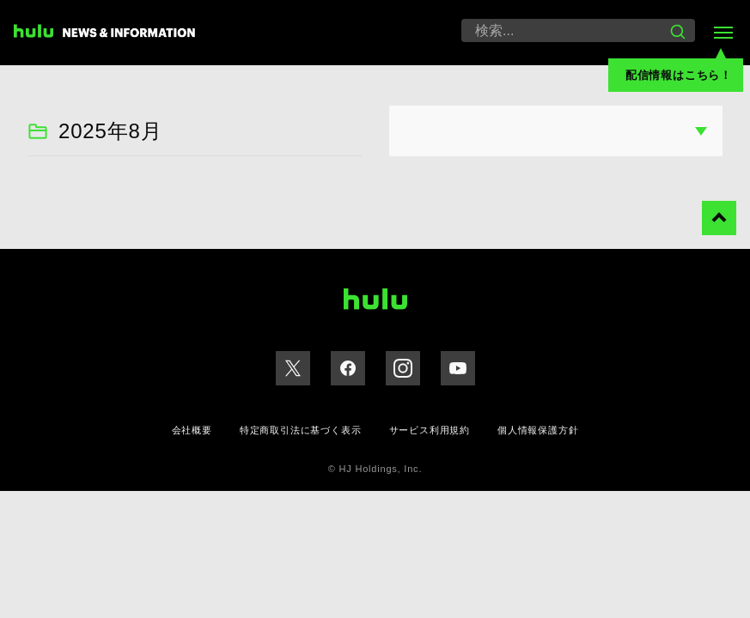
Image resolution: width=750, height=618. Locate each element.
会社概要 (192, 430)
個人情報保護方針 (537, 430)
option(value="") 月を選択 (556, 131)
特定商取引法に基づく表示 (301, 430)
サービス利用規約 (429, 430)
